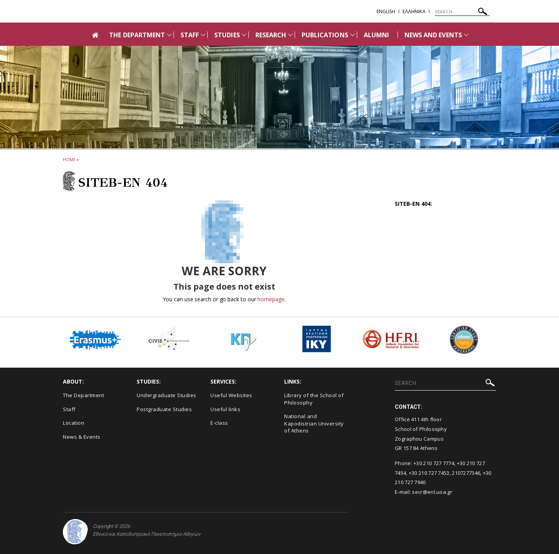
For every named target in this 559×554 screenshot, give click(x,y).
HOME (69, 159)
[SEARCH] (462, 11)
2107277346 (466, 472)
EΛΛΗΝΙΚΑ (414, 11)
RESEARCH (270, 35)
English (386, 11)
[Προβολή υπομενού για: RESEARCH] (290, 34)
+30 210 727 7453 (429, 472)
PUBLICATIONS (325, 35)
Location (73, 422)
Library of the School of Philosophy (314, 399)
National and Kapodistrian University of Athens (314, 423)
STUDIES (227, 35)
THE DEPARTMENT (137, 35)
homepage (270, 299)
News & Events (82, 436)
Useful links (225, 409)
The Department (83, 395)
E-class (219, 422)
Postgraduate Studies (164, 409)
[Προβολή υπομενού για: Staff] (203, 34)
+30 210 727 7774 (433, 463)
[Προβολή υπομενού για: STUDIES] (244, 34)
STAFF (190, 35)
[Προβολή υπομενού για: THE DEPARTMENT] (169, 34)
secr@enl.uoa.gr (432, 491)
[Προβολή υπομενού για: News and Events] (466, 34)
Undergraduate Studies (166, 395)
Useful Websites (231, 395)
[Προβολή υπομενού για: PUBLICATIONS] (352, 34)
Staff (69, 409)
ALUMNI (376, 35)
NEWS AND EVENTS (433, 35)
